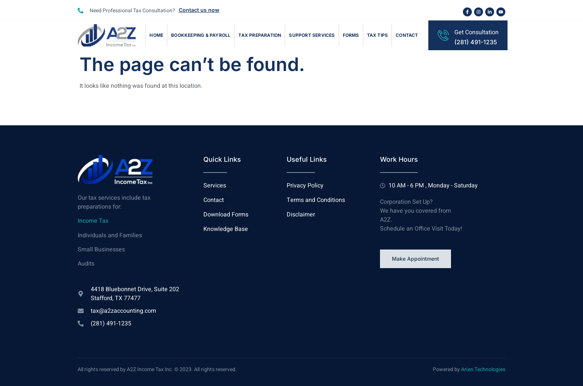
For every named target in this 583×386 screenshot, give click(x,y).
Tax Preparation (259, 35)
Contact (407, 35)
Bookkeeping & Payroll (201, 35)
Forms (351, 35)
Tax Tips (377, 35)
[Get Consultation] (443, 35)
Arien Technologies (483, 369)
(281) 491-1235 (475, 42)
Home (156, 35)
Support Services (312, 35)
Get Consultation (476, 32)
